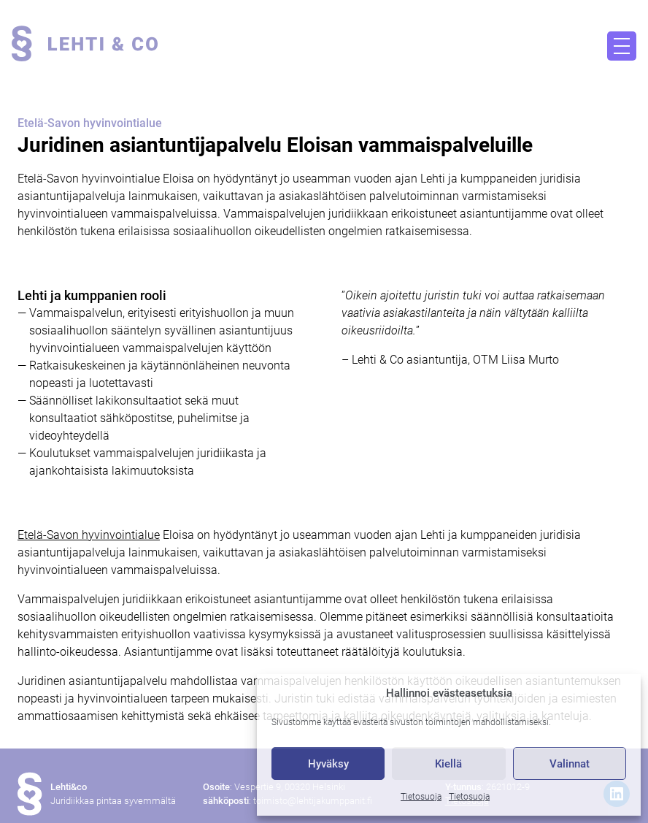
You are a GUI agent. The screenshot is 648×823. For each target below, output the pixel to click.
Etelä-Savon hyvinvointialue (89, 535)
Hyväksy (328, 763)
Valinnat (569, 763)
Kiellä (448, 763)
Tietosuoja (421, 797)
